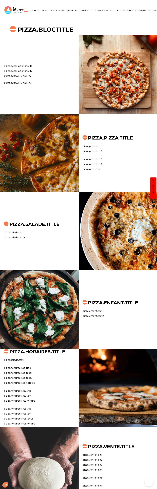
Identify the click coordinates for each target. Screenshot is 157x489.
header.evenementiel (111, 10)
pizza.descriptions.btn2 (17, 82)
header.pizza (78, 10)
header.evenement (93, 10)
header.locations (50, 10)
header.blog (127, 10)
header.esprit (36, 10)
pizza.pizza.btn (91, 169)
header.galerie (140, 10)
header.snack (65, 10)
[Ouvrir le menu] (26, 10)
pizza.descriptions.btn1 (17, 75)
